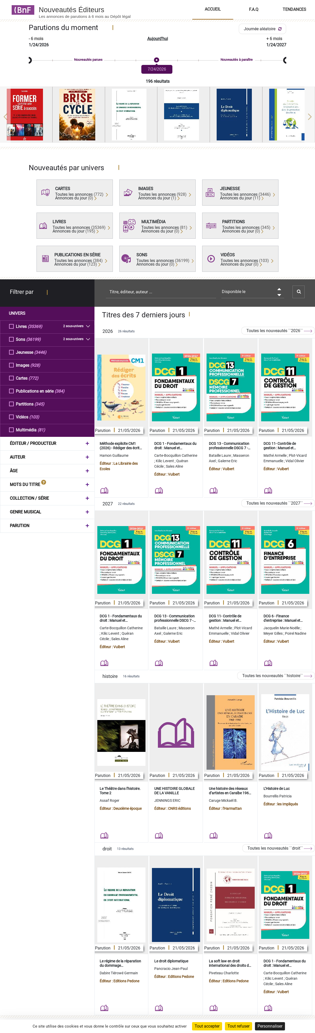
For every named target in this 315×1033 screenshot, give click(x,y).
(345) (39, 403)
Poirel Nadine (295, 633)
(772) (33, 378)
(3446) (40, 352)
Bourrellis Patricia (277, 796)
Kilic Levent (165, 461)
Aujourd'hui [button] (157, 38)
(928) (35, 365)
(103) (34, 416)
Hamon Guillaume (114, 455)
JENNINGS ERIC (167, 800)
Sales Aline (174, 466)
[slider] (157, 60)
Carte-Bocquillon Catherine (175, 455)
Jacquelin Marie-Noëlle (282, 628)
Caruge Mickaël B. (223, 800)
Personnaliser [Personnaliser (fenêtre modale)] (270, 1026)
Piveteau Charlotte (224, 973)
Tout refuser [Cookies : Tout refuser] (239, 1026)
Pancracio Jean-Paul (171, 969)
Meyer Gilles (273, 633)
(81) (41, 429)
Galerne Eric (227, 461)
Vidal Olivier (294, 461)
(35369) (35, 326)
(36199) (33, 339)
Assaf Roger (109, 800)
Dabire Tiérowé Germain (119, 973)
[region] (157, 117)
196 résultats (158, 81)
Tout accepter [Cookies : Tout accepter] (207, 1026)
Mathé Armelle (275, 455)
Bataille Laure (220, 455)
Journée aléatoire (263, 29)
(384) (59, 390)
